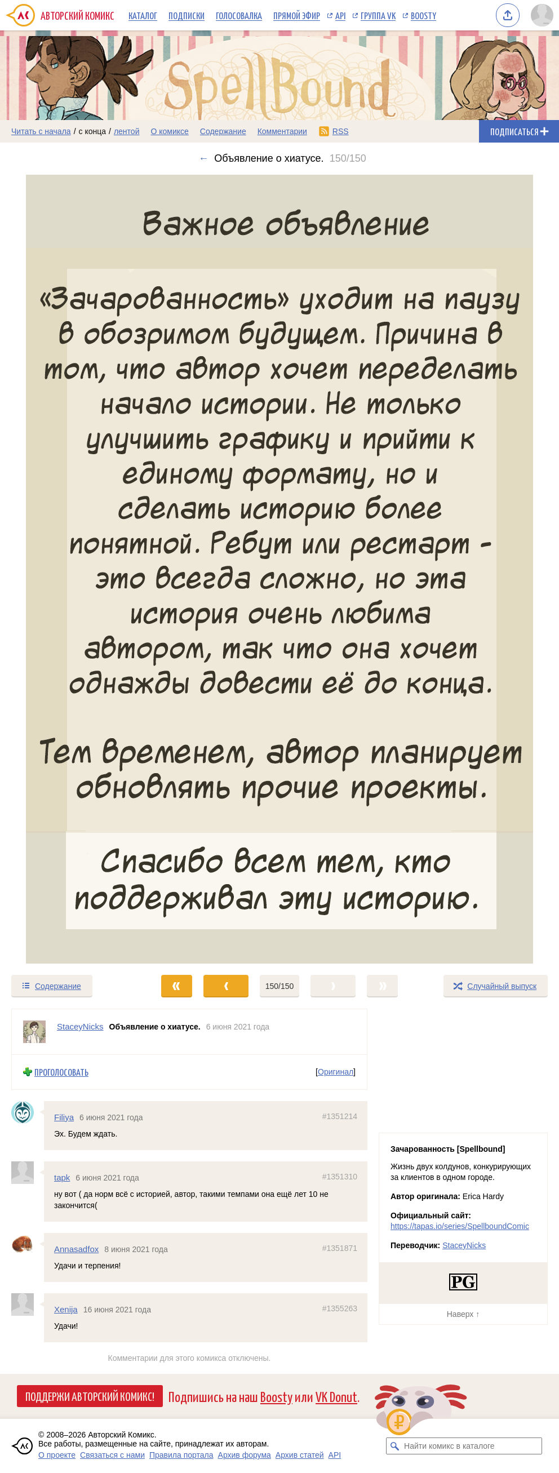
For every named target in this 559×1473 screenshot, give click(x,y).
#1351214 (339, 1115)
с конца (93, 131)
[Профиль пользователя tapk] (27, 1172)
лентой (127, 131)
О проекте (57, 1454)
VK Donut (336, 1396)
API (340, 15)
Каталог (142, 15)
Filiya (64, 1116)
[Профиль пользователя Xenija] (27, 1304)
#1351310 (339, 1176)
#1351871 (339, 1247)
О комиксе (169, 131)
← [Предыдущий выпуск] (203, 158)
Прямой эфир (296, 15)
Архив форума (244, 1454)
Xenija (66, 1309)
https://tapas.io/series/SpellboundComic (460, 1226)
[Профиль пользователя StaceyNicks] (34, 1032)
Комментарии (282, 131)
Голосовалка (239, 15)
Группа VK (378, 15)
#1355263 (339, 1308)
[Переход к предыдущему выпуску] (70, 569)
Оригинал (335, 1071)
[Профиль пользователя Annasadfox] (27, 1243)
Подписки (186, 15)
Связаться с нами (112, 1454)
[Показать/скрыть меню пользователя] (542, 15)
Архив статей (300, 1454)
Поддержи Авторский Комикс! (89, 1395)
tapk (62, 1177)
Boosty (423, 15)
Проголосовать (61, 1072)
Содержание (223, 131)
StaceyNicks (464, 1245)
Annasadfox (76, 1248)
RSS (340, 131)
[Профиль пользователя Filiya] (27, 1112)
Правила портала (181, 1454)
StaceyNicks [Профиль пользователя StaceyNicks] (80, 1026)
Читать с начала (41, 131)
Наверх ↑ (463, 1314)
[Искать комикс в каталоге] (394, 1446)
